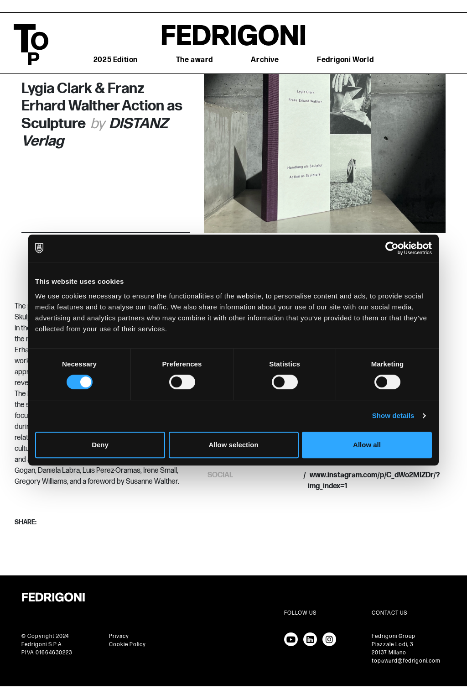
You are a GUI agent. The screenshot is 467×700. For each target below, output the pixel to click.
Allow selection (233, 445)
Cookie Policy (127, 644)
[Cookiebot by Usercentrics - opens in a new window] (392, 248)
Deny (100, 445)
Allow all (367, 445)
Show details (393, 415)
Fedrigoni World (345, 60)
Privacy (119, 636)
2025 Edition (115, 60)
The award (194, 60)
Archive (265, 60)
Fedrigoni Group (393, 636)
